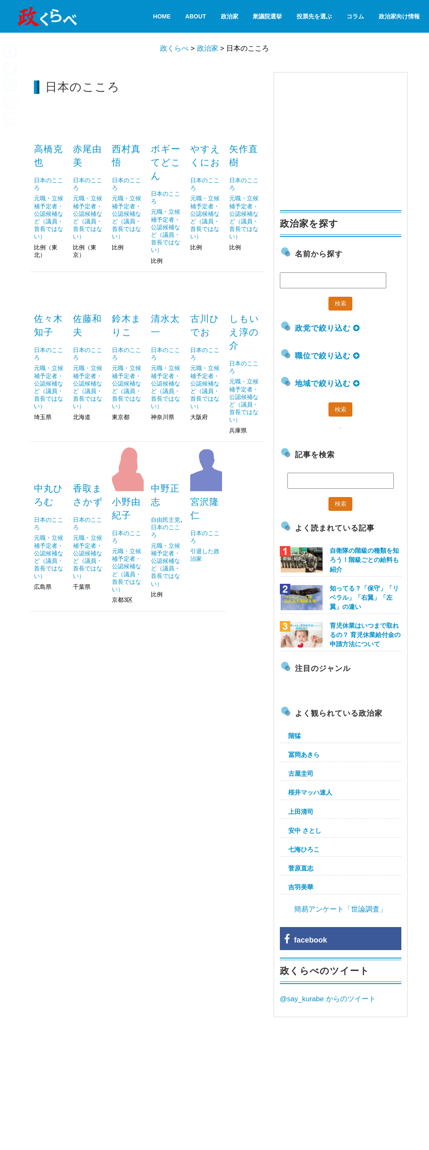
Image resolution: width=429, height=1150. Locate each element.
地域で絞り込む (327, 383)
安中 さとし (304, 830)
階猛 (294, 735)
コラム (355, 16)
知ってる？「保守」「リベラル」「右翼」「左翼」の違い (364, 597)
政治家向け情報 (399, 16)
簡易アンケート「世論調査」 (340, 909)
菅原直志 (300, 868)
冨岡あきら (304, 754)
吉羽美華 (300, 887)
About (195, 16)
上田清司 (300, 811)
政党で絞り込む (327, 328)
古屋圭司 (300, 773)
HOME (162, 16)
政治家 (229, 16)
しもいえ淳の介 (244, 332)
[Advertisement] (147, 678)
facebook (305, 940)
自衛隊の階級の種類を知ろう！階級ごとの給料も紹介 (364, 559)
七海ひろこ (304, 849)
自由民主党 (165, 519)
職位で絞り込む (327, 356)
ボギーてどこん (166, 162)
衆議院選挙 (267, 16)
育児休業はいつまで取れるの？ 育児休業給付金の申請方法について (365, 635)
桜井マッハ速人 (310, 792)
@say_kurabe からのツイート (328, 999)
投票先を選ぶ (314, 16)
